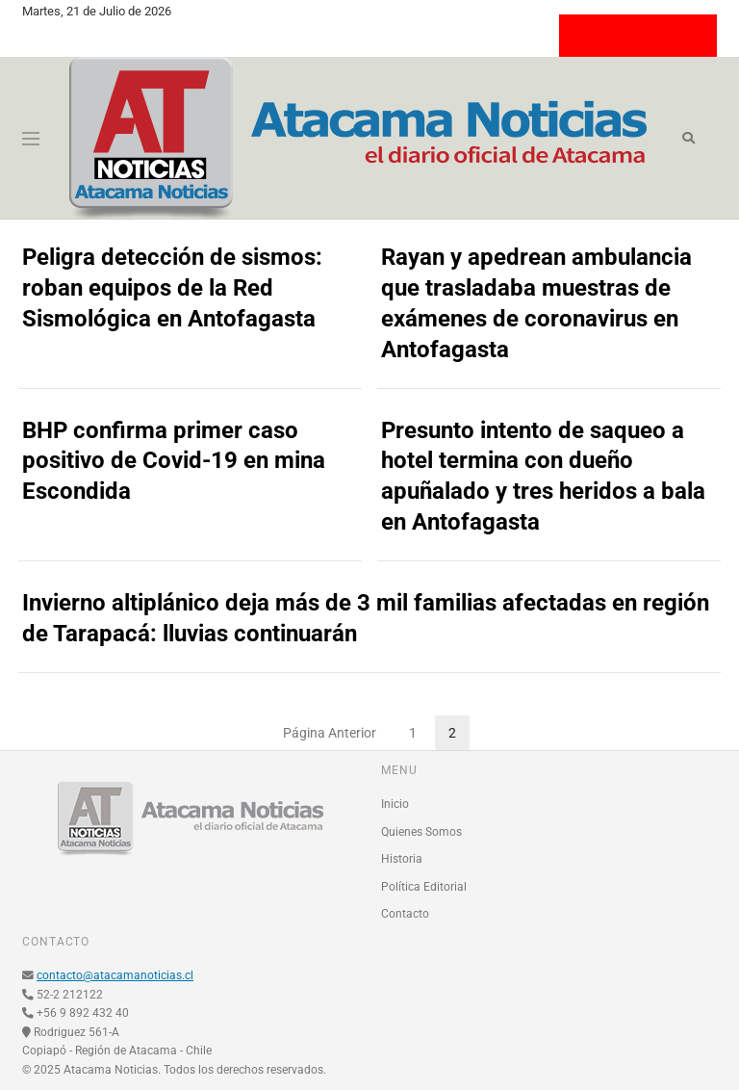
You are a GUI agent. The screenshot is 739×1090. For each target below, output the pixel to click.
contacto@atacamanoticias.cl (115, 975)
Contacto (405, 914)
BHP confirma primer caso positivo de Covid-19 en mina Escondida (173, 461)
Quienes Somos (421, 832)
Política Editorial (424, 887)
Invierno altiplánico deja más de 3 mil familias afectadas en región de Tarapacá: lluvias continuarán (365, 618)
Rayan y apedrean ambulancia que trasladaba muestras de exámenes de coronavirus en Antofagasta (536, 303)
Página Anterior (329, 732)
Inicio (395, 804)
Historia (401, 859)
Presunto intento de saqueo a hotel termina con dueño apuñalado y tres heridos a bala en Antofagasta (543, 476)
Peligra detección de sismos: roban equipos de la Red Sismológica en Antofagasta (172, 288)
